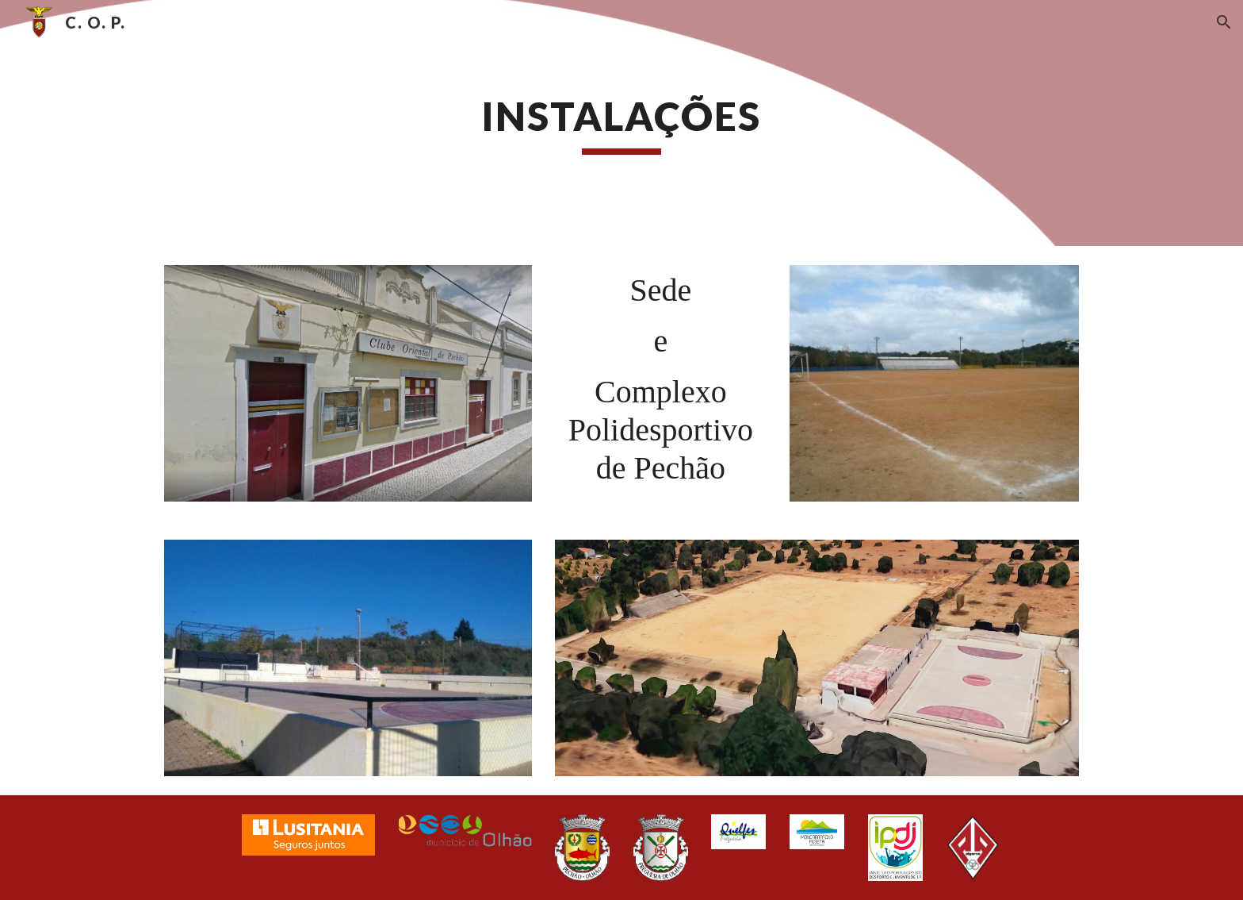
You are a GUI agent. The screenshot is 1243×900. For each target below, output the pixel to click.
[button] (1224, 22)
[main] (621, 123)
